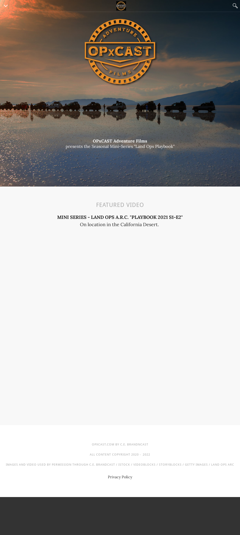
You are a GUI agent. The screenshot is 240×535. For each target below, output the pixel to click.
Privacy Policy (120, 477)
